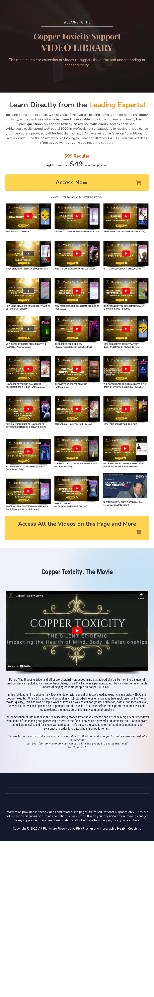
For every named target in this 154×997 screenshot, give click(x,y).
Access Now (98, 182)
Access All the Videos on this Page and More (79, 528)
